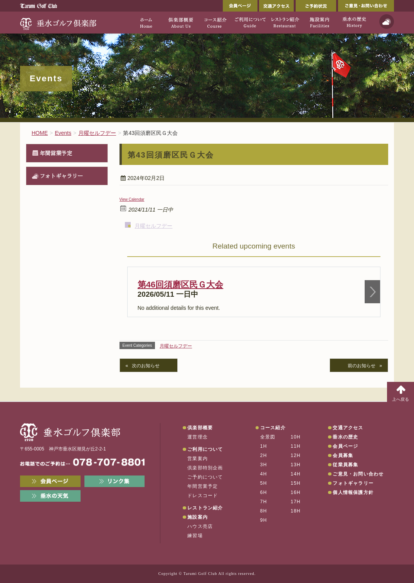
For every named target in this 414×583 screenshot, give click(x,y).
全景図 (268, 437)
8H (263, 511)
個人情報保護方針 (353, 492)
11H (296, 446)
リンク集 (114, 481)
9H (263, 520)
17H (296, 501)
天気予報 (386, 21)
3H (263, 464)
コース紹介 (273, 427)
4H (263, 474)
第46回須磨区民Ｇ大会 (180, 284)
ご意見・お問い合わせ (366, 6)
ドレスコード (202, 495)
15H (296, 483)
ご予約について (205, 477)
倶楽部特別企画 (205, 467)
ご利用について (205, 449)
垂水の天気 (50, 496)
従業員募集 (345, 464)
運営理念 (197, 437)
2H (263, 455)
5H (263, 483)
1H (263, 446)
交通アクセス (276, 6)
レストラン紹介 (205, 508)
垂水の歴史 (345, 437)
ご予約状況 (316, 6)
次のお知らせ (146, 365)
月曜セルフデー (153, 226)
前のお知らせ (361, 365)
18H (296, 511)
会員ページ (240, 6)
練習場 (195, 535)
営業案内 (197, 458)
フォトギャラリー (61, 175)
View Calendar (132, 199)
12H (296, 455)
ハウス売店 (200, 526)
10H (296, 437)
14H (296, 474)
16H (296, 492)
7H (263, 501)
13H (296, 464)
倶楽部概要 (200, 427)
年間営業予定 (56, 153)
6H (263, 492)
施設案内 (197, 517)
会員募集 (343, 455)
